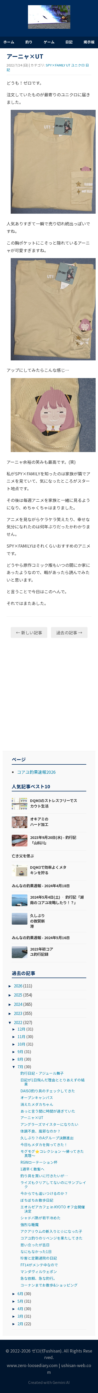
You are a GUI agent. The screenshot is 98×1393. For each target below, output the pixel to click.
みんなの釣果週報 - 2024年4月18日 (41, 885)
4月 (20, 1308)
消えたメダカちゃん (36, 1104)
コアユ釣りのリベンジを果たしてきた (51, 1238)
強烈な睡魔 (29, 1224)
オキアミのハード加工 (39, 821)
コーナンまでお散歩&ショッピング (49, 1285)
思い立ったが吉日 (35, 1244)
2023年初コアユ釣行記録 (41, 951)
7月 (20, 1066)
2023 (18, 1013)
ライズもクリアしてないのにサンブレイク (53, 1184)
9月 (20, 1051)
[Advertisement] (49, 694)
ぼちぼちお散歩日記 (36, 1200)
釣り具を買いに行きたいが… (44, 1175)
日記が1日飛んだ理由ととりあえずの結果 (52, 1082)
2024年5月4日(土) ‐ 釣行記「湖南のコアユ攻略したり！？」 (57, 899)
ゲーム (49, 41)
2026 (18, 985)
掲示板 (89, 41)
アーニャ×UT (31, 1117)
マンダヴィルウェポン (38, 1271)
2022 (18, 1022)
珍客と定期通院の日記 (38, 1258)
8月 (20, 1059)
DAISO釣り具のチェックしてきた (47, 1090)
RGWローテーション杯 (38, 1162)
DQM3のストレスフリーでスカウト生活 (53, 803)
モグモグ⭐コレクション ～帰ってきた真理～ (52, 1153)
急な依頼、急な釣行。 (38, 1278)
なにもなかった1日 (36, 1251)
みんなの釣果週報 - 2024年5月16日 (41, 937)
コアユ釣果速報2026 (36, 772)
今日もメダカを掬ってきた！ (44, 1144)
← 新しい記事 (29, 632)
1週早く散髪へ (32, 1169)
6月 (20, 1293)
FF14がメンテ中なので (39, 1264)
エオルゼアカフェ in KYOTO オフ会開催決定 (52, 1209)
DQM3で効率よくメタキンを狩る (48, 869)
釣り (29, 41)
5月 (20, 1301)
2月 (20, 1323)
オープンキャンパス (36, 1097)
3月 (20, 1316)
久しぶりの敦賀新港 (37, 920)
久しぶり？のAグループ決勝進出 (47, 1137)
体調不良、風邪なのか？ (40, 1131)
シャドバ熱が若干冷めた (40, 1217)
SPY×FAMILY (55, 65)
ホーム (8, 41)
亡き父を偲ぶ (23, 855)
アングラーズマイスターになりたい (49, 1124)
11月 (21, 1036)
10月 (21, 1044)
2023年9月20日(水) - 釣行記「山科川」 (53, 840)
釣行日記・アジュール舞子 (42, 1073)
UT (68, 65)
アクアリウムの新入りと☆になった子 (51, 1231)
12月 (21, 1029)
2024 (18, 1004)
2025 (18, 995)
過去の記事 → (69, 632)
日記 (69, 41)
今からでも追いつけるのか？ (44, 1193)
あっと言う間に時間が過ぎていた (47, 1111)
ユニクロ (78, 65)
